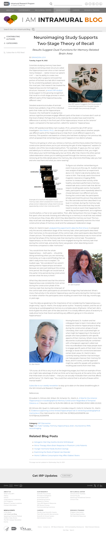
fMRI (88, 426)
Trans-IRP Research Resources (46, 503)
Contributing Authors (13, 38)
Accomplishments (43, 497)
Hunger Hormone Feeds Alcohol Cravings (51, 449)
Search (72, 530)
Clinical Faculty (75, 495)
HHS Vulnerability (74, 527)
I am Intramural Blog (10, 514)
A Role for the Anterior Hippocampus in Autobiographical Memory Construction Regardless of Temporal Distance (63, 400)
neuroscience (80, 426)
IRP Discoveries (44, 423)
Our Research (24, 10)
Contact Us (46, 527)
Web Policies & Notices (92, 527)
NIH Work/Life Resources (78, 516)
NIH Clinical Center (43, 10)
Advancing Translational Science (80, 497)
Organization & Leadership (12, 499)
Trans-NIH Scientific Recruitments (47, 514)
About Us (10, 10)
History (6, 495)
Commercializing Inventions (46, 507)
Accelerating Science (43, 499)
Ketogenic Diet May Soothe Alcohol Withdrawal (53, 442)
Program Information (77, 512)
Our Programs (8, 501)
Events (6, 522)
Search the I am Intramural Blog (17, 29)
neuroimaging (35, 428)
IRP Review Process (43, 505)
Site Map (66, 530)
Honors (6, 497)
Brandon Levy (39, 57)
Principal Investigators (44, 495)
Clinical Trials (74, 499)
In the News (7, 512)
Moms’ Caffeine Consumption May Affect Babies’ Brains (57, 455)
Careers (76, 10)
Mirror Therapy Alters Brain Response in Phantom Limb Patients (60, 445)
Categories (11, 43)
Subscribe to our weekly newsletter (43, 386)
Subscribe (66, 476)
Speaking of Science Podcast (13, 516)
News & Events (62, 10)
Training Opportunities (77, 514)
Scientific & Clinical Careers (45, 516)
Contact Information (10, 505)
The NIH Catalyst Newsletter (13, 520)
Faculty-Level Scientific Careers (47, 512)
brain (72, 426)
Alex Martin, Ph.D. (46, 130)
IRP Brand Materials (57, 527)
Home (40, 527)
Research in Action (43, 501)
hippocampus (63, 426)
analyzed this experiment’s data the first (68, 228)
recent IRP (54, 90)
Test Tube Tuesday (41, 426)
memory (53, 426)
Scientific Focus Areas (44, 493)
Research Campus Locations (13, 503)
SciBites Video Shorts (10, 518)
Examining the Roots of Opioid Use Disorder (52, 452)
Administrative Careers (44, 518)
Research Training (92, 10)
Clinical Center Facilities (77, 493)
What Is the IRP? (9, 493)
